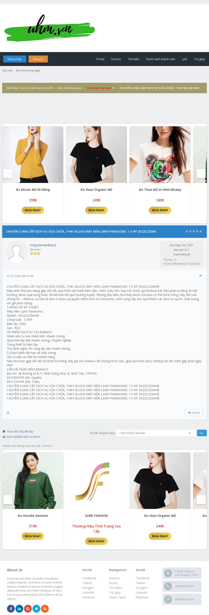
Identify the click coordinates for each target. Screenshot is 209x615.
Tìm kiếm (133, 59)
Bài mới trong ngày (28, 70)
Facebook (143, 578)
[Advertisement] (104, 112)
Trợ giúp (199, 59)
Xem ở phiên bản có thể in (23, 437)
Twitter (141, 583)
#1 (200, 275)
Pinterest (142, 597)
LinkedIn (141, 592)
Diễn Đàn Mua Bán (69, 88)
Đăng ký (38, 59)
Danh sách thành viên (160, 59)
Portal (100, 59)
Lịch (184, 59)
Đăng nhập (15, 59)
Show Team (117, 597)
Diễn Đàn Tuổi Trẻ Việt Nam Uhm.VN (29, 88)
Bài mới (7, 70)
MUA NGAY (33, 210)
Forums (116, 59)
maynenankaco (43, 244)
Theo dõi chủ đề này (20, 431)
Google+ (142, 588)
